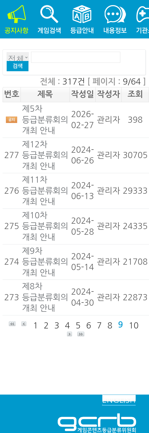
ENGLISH (119, 400)
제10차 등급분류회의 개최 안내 (45, 226)
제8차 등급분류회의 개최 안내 (45, 297)
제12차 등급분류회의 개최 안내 (45, 155)
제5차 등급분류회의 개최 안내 (45, 120)
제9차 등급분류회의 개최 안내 (45, 262)
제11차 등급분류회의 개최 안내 (45, 191)
